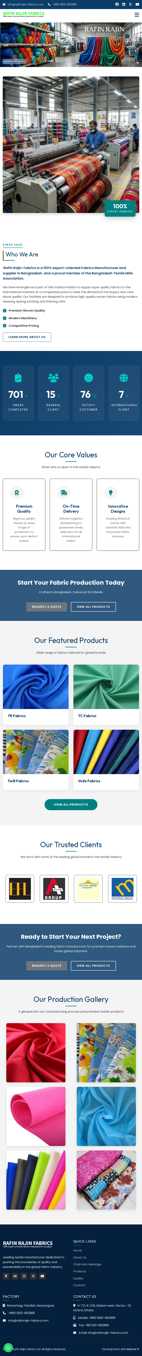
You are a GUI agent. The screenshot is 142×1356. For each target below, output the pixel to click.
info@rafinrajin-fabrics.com (23, 4)
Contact (79, 1285)
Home (77, 1250)
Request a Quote (46, 607)
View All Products (93, 607)
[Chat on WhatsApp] (8, 1347)
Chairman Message (87, 1264)
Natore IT (133, 1349)
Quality (78, 1278)
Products (79, 1271)
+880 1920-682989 (62, 4)
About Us (79, 1257)
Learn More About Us (27, 337)
